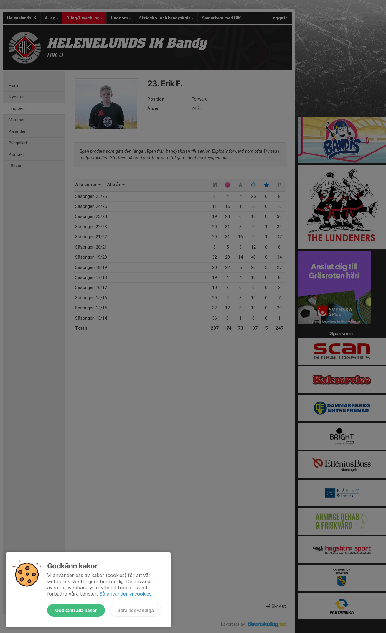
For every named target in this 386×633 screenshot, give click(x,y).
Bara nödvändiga (135, 610)
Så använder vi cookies (125, 594)
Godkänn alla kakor (76, 610)
